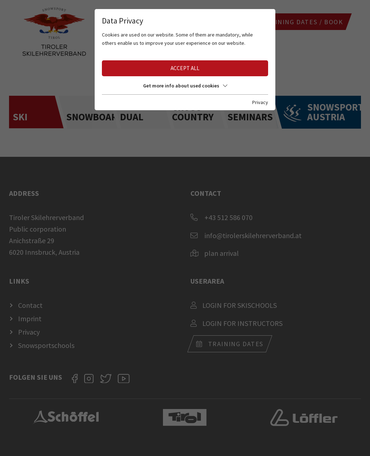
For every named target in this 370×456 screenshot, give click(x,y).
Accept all (185, 68)
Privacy (260, 102)
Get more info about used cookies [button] (185, 85)
